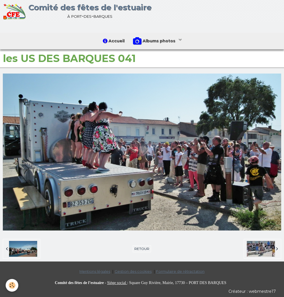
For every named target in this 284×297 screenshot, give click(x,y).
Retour (141, 249)
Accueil (114, 40)
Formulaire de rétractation (180, 271)
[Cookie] (12, 285)
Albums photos (154, 41)
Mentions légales (94, 271)
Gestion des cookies (133, 271)
